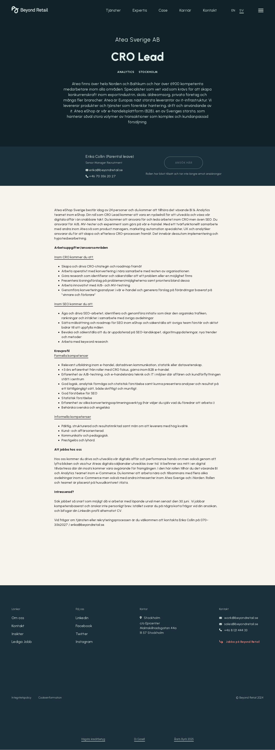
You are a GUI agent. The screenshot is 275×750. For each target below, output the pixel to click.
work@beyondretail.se (238, 618)
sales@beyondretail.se (238, 624)
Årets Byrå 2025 (184, 739)
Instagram (84, 642)
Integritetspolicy (21, 697)
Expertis (140, 10)
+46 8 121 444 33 (233, 630)
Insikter (18, 634)
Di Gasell (139, 739)
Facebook (84, 626)
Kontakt (210, 10)
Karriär (185, 10)
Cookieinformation (50, 697)
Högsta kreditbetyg (93, 739)
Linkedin (82, 618)
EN (233, 10)
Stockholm (169, 625)
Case (163, 10)
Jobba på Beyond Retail (243, 641)
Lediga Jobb (22, 642)
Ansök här (183, 162)
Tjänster (113, 10)
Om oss (18, 618)
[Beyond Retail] (30, 12)
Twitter (82, 634)
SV (241, 10)
